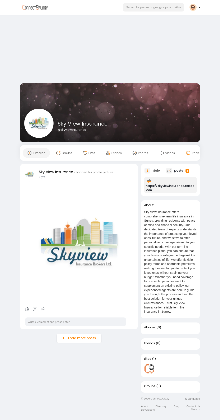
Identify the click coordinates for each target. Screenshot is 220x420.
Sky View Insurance (82, 123)
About (144, 406)
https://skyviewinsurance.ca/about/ (170, 188)
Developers (148, 409)
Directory (160, 406)
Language (192, 398)
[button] (153, 7)
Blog (176, 406)
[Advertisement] (110, 50)
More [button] (195, 409)
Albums (150, 327)
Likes (147, 358)
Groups (149, 386)
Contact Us (193, 406)
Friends (149, 343)
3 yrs (42, 177)
